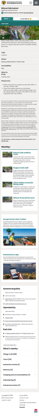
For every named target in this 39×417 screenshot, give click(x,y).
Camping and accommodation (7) (16, 375)
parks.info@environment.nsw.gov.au (15, 304)
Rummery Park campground (25, 127)
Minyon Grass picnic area (24, 198)
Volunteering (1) (9, 380)
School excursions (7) (11, 385)
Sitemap (22, 405)
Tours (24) (7, 359)
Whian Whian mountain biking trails (23, 183)
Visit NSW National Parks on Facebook (3, 414)
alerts (26, 19)
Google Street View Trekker (14, 219)
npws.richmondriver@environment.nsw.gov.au (18, 321)
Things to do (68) (10, 354)
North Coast (21, 62)
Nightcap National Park (8, 62)
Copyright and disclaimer (28, 402)
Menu (6, 19)
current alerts (28, 13)
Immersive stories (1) (11, 365)
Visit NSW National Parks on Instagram (7, 414)
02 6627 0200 (9, 318)
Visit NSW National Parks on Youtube (10, 414)
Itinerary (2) (8, 370)
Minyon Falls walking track (8, 129)
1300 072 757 (8, 299)
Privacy (22, 400)
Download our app (11, 254)
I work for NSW (6, 400)
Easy (2, 68)
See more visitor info (10, 345)
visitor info (4, 141)
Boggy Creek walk (20, 168)
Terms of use (24, 398)
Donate (22, 407)
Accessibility (24, 395)
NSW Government (7, 398)
